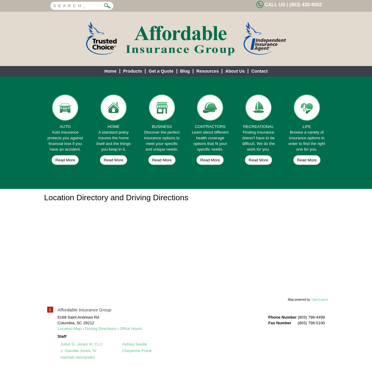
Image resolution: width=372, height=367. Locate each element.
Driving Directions (100, 328)
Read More (65, 160)
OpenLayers (320, 299)
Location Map (70, 328)
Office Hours (131, 328)
